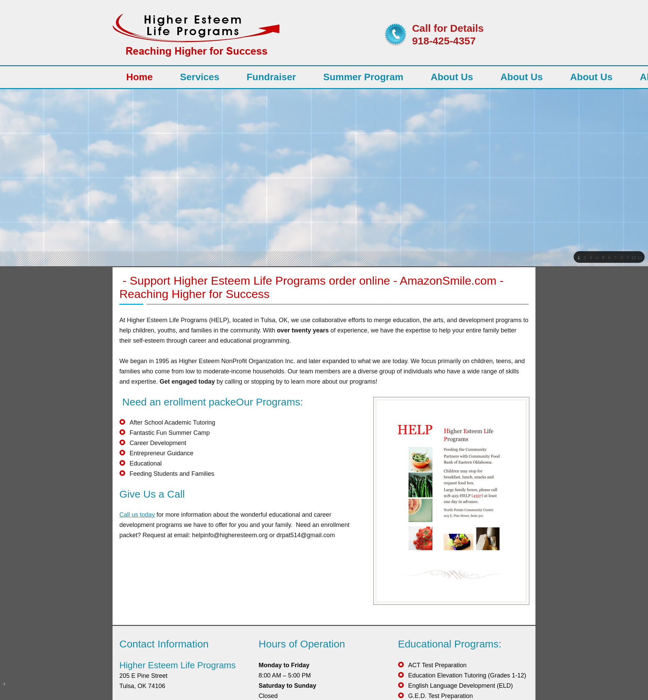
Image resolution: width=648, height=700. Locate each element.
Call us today (137, 514)
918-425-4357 (444, 40)
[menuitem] (139, 77)
